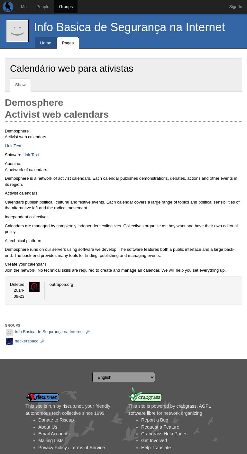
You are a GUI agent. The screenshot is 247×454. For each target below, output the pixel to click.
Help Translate (156, 447)
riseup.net (72, 406)
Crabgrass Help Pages (164, 433)
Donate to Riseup (56, 419)
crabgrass (186, 406)
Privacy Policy (52, 447)
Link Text (13, 145)
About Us (47, 427)
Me (24, 6)
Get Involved (154, 440)
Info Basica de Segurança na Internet (129, 27)
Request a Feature (160, 427)
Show (20, 84)
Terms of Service (88, 447)
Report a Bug (154, 419)
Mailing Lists (51, 440)
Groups (66, 6)
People (42, 6)
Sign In (235, 6)
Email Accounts (54, 433)
